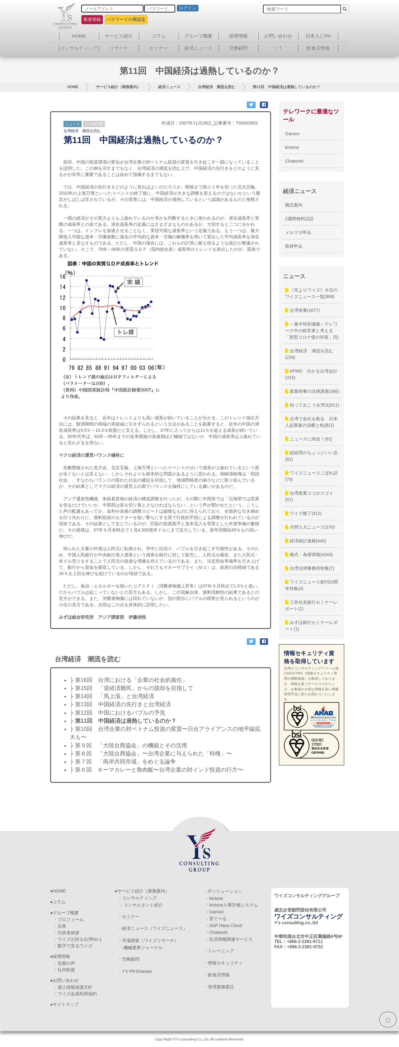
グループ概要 (199, 36)
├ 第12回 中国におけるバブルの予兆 (117, 713)
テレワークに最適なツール (311, 115)
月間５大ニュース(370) (310, 527)
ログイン (187, 7)
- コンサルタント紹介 (142, 904)
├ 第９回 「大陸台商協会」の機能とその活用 (128, 745)
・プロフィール (68, 919)
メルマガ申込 (298, 232)
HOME (79, 36)
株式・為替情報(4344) (309, 554)
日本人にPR (318, 36)
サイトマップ (66, 1004)
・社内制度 (64, 969)
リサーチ (119, 48)
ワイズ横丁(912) (303, 513)
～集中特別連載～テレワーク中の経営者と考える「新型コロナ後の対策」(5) (311, 330)
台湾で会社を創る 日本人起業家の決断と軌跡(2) (311, 422)
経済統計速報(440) (305, 540)
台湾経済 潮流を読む (216, 87)
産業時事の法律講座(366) (312, 391)
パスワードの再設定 (126, 19)
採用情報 (238, 36)
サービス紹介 (119, 36)
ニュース (72, 124)
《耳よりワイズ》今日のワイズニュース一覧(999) (311, 293)
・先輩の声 (64, 963)
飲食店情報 (318, 48)
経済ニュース (199, 48)
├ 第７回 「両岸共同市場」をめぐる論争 (123, 762)
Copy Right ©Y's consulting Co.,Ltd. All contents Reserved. (199, 1039)
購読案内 (294, 204)
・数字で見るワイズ (72, 945)
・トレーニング (219, 950)
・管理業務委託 (219, 986)
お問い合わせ (278, 36)
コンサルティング (79, 48)
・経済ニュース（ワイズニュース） (152, 928)
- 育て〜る (217, 918)
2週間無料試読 (299, 218)
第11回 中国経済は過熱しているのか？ (286, 87)
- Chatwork (217, 932)
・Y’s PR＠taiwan (135, 971)
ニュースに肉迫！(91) (308, 438)
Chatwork (294, 161)
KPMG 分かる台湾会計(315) (311, 374)
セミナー (158, 48)
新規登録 (92, 19)
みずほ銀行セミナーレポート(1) (311, 625)
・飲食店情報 (217, 974)
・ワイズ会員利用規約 (75, 993)
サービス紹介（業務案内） (118, 87)
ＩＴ (278, 48)
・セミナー (128, 916)
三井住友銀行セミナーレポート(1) (311, 605)
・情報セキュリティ (223, 962)
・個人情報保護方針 (72, 987)
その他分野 (94, 124)
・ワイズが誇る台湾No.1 (77, 939)
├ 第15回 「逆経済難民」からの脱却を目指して (131, 688)
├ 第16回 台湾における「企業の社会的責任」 (129, 680)
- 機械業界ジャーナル (142, 947)
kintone (292, 147)
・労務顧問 (128, 959)
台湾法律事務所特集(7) (309, 568)
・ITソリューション (223, 891)
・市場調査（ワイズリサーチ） (148, 940)
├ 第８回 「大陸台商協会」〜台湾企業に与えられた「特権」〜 (151, 753)
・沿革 (59, 926)
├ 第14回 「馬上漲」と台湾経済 (112, 696)
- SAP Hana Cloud (224, 925)
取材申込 (294, 246)
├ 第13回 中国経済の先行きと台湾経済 (120, 704)
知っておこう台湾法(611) (312, 404)
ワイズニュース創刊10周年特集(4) (311, 585)
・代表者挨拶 (66, 932)
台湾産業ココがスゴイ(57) (309, 496)
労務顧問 (238, 48)
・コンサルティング (137, 897)
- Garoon (215, 911)
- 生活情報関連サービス (230, 939)
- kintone (215, 898)
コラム (159, 36)
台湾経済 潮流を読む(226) (309, 354)
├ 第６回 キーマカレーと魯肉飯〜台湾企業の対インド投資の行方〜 (156, 770)
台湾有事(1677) (302, 310)
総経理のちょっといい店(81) (311, 456)
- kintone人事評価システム (232, 904)
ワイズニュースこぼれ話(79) (311, 476)
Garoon (292, 133)
